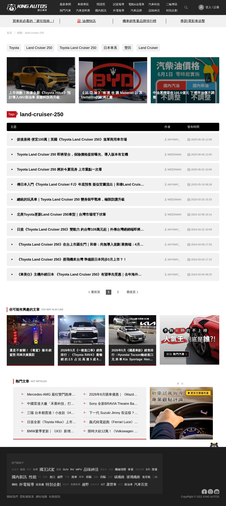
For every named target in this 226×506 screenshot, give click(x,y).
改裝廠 (40, 484)
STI (148, 469)
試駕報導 (118, 4)
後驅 (96, 477)
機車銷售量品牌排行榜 (139, 21)
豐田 (127, 48)
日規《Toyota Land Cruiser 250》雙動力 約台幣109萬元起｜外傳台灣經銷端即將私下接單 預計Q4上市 (81, 229)
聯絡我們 (12, 496)
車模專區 (83, 4)
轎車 (81, 476)
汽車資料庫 (83, 10)
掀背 (120, 484)
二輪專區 (171, 4)
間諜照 (101, 4)
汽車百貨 (141, 484)
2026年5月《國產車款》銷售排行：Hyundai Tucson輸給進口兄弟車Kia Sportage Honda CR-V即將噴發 (132, 355)
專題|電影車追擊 (192, 21)
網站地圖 (41, 496)
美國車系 (75, 484)
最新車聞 (65, 4)
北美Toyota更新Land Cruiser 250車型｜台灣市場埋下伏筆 (61, 214)
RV (72, 469)
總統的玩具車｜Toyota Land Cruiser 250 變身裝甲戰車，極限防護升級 (71, 199)
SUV (66, 469)
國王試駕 (47, 469)
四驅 (103, 476)
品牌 (110, 477)
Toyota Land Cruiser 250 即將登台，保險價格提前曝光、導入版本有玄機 (72, 154)
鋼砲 (14, 484)
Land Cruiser (148, 48)
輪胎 (22, 469)
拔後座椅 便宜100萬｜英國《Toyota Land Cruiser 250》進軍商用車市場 (72, 139)
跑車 (74, 476)
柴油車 (128, 484)
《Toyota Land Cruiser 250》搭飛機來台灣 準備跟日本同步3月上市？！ (72, 259)
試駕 (111, 469)
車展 (130, 469)
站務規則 (54, 496)
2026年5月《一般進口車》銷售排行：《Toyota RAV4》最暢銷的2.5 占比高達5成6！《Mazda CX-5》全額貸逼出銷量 (81, 355)
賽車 (29, 469)
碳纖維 (119, 477)
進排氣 (146, 476)
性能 (32, 477)
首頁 (9, 32)
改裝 (58, 469)
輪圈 (35, 469)
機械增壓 (120, 469)
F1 (39, 477)
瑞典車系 (94, 484)
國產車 (103, 469)
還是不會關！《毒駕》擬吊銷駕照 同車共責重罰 (30, 352)
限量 (154, 469)
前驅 (89, 476)
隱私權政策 (27, 496)
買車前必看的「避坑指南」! (33, 21)
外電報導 (118, 10)
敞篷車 (15, 469)
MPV (79, 469)
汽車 (67, 477)
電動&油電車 (136, 4)
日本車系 (110, 48)
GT (103, 484)
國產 (45, 477)
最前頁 (95, 292)
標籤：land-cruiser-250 (30, 32)
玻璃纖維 (133, 477)
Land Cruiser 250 (39, 48)
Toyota (14, 48)
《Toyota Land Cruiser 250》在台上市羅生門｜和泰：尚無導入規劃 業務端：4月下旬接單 (81, 244)
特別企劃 (171, 10)
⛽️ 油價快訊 (86, 21)
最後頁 (131, 292)
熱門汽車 (65, 10)
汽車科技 (154, 4)
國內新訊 (100, 10)
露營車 (111, 484)
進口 (52, 476)
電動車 (65, 484)
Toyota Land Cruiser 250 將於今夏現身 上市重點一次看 (59, 169)
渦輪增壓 (139, 469)
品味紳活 (154, 10)
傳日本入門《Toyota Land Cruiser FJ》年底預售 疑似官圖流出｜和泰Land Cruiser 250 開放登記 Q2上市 (81, 184)
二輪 (155, 476)
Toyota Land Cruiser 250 (78, 48)
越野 (60, 476)
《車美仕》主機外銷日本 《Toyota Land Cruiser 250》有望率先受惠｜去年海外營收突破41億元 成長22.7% (81, 274)
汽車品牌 (136, 10)
